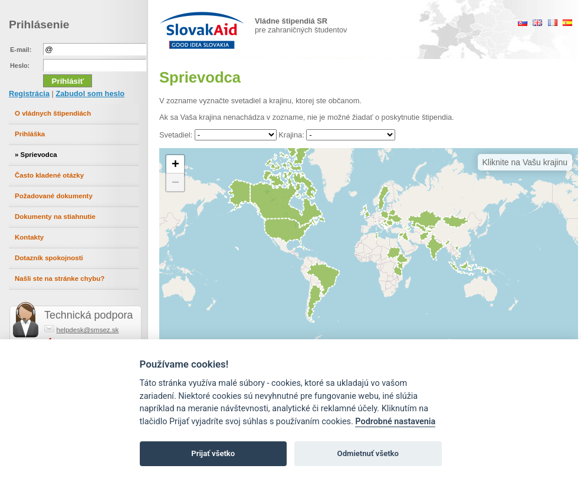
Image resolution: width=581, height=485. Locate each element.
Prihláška (30, 133)
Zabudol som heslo (89, 93)
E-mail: (20, 49)
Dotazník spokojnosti (49, 257)
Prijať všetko (213, 453)
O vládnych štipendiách (53, 113)
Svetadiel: (175, 134)
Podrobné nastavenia (395, 422)
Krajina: (291, 134)
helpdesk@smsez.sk (88, 329)
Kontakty (29, 237)
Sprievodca (39, 154)
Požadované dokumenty (54, 195)
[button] (175, 164)
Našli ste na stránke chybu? (59, 278)
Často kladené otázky (49, 175)
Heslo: (19, 65)
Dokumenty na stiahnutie (55, 216)
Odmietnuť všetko (368, 453)
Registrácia (29, 93)
